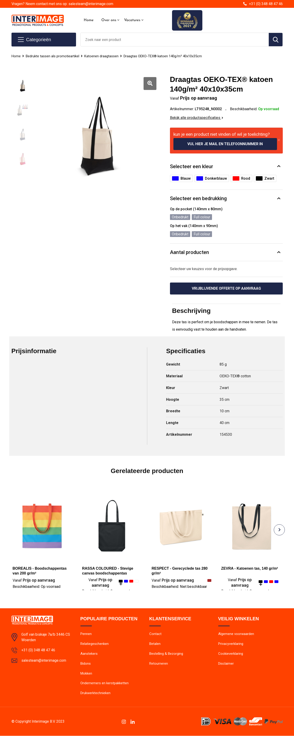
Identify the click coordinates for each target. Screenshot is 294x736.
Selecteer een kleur (191, 166)
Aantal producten (189, 252)
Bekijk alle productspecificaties (196, 117)
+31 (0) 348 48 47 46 (266, 4)
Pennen (86, 634)
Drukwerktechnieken (95, 693)
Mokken (86, 674)
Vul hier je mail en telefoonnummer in (225, 144)
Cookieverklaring (230, 654)
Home (89, 20)
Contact (155, 634)
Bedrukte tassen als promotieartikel (52, 56)
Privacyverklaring (230, 644)
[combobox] (175, 39)
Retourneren (158, 664)
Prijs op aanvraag (34, 580)
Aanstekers (89, 654)
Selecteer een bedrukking (198, 198)
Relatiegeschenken (94, 644)
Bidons (85, 664)
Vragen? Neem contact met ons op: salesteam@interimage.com (62, 4)
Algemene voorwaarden (236, 634)
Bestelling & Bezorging (166, 654)
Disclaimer (226, 664)
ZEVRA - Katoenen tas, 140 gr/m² (249, 568)
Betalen (155, 644)
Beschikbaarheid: (36, 586)
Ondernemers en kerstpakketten (104, 683)
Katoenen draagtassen (101, 56)
